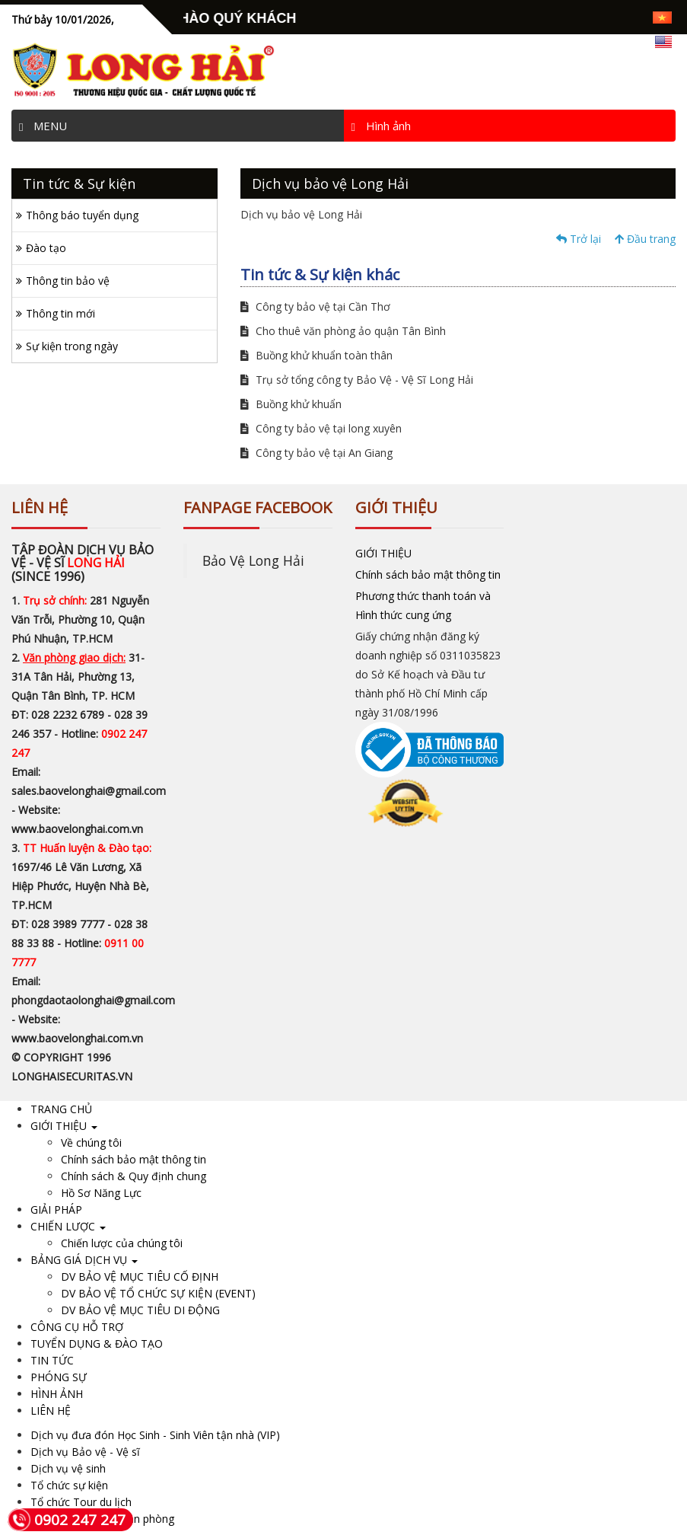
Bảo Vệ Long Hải (253, 560)
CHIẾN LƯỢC (68, 1226)
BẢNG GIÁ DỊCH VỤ (84, 1260)
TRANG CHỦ (61, 1109)
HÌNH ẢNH (56, 1394)
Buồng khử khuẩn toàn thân (316, 355)
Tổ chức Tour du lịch (81, 1502)
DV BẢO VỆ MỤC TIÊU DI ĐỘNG (140, 1310)
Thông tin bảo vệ (68, 280)
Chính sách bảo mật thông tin (428, 574)
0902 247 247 (67, 1519)
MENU (43, 125)
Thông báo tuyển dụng (82, 215)
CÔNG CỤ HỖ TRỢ (76, 1327)
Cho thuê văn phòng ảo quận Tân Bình (343, 331)
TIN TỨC (52, 1360)
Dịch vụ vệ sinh (68, 1468)
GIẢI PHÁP (56, 1209)
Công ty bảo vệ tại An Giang (316, 452)
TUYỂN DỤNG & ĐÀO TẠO (96, 1343)
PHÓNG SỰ (58, 1377)
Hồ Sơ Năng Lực (101, 1193)
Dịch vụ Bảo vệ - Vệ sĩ (85, 1451)
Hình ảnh (381, 125)
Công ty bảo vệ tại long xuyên (321, 428)
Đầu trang (645, 238)
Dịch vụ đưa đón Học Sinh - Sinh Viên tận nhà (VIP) (155, 1435)
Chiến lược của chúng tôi (122, 1243)
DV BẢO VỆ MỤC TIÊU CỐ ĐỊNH (139, 1276)
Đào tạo (46, 248)
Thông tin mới (60, 313)
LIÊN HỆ (50, 1410)
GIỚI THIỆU (383, 553)
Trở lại (578, 238)
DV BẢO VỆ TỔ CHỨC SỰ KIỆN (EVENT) (158, 1293)
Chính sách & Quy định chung (133, 1176)
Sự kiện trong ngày (72, 346)
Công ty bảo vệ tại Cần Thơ (315, 306)
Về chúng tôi (91, 1142)
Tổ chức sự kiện (69, 1485)
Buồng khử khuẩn (291, 404)
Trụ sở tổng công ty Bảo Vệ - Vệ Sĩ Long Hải (356, 379)
